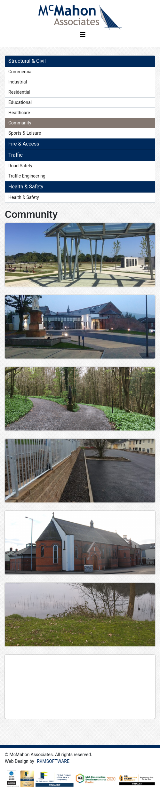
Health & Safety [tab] (23, 197)
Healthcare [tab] (19, 112)
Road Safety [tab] (20, 165)
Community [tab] (19, 122)
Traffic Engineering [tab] (26, 175)
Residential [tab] (19, 92)
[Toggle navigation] (83, 36)
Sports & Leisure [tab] (24, 133)
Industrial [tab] (17, 81)
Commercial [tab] (20, 71)
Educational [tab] (20, 102)
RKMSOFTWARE (53, 761)
